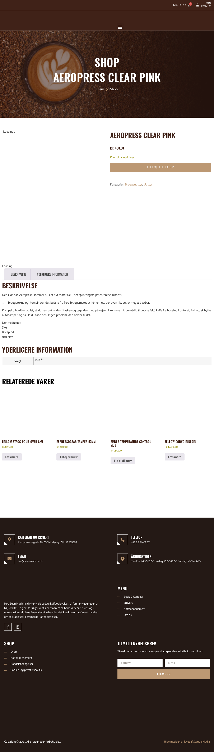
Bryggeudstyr (133, 184)
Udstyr (148, 184)
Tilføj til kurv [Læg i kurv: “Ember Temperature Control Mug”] (123, 459)
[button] (120, 26)
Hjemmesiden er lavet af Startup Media (187, 740)
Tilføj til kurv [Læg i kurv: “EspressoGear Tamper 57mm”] (69, 455)
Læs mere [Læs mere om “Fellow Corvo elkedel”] (174, 455)
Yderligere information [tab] (52, 272)
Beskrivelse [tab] (18, 272)
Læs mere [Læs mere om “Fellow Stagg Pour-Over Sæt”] (12, 455)
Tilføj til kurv (160, 167)
